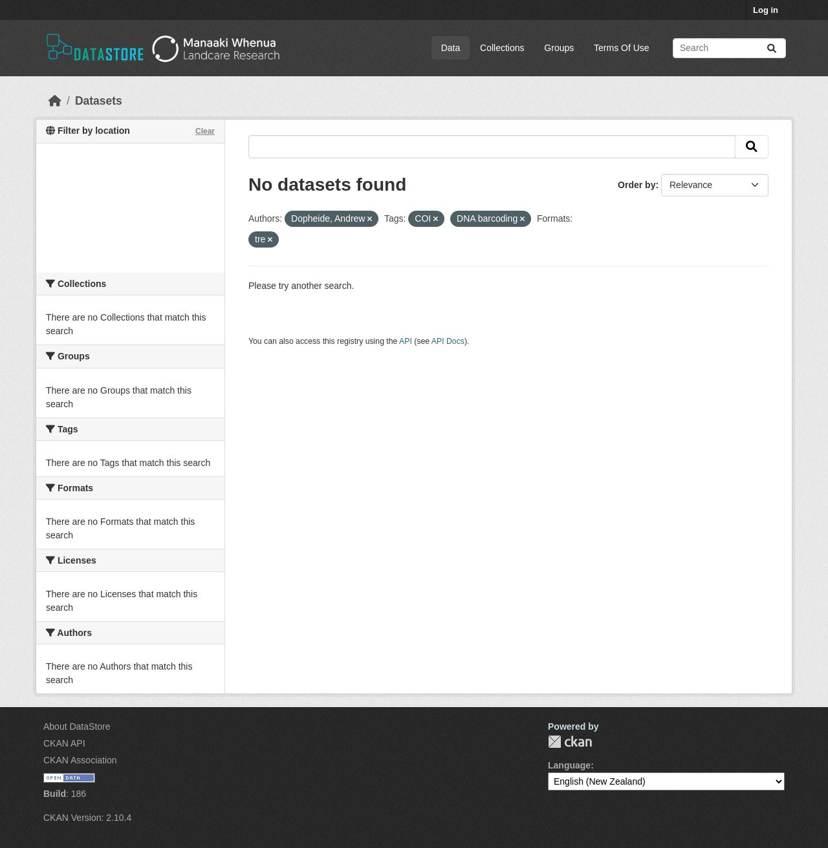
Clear (205, 131)
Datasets (98, 100)
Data (451, 48)
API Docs (447, 341)
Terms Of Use (621, 48)
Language (569, 765)
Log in (765, 10)
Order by (636, 185)
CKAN (570, 741)
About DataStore (77, 726)
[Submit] (772, 48)
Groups (559, 48)
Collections (502, 48)
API (405, 341)
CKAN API (64, 743)
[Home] (55, 100)
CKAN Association (80, 760)
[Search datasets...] (729, 48)
